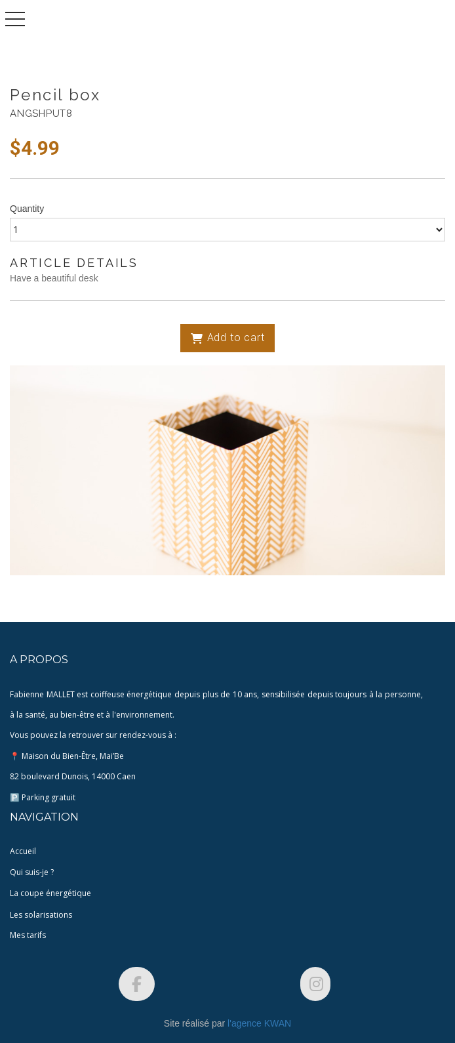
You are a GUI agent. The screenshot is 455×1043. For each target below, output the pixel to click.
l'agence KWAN (259, 1023)
